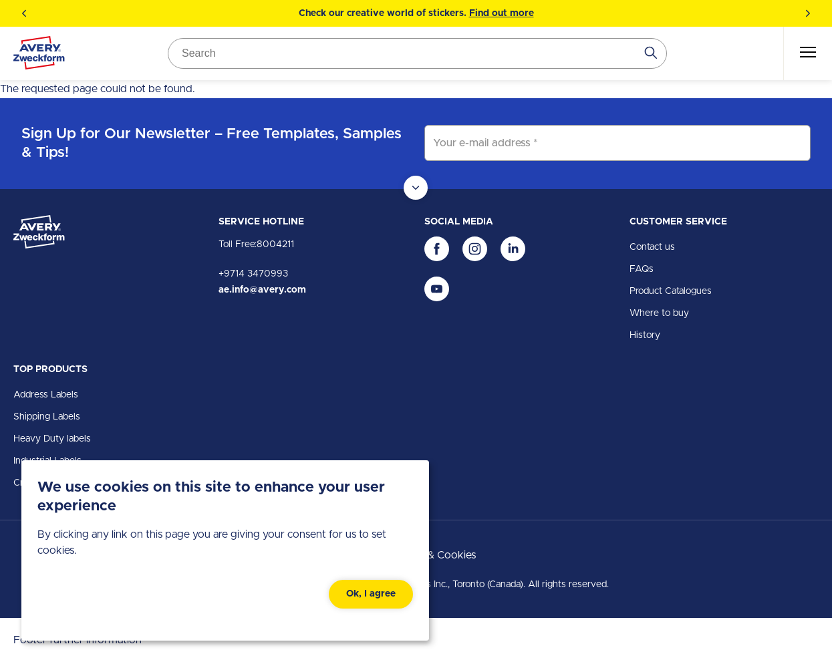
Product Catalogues (671, 291)
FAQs (642, 269)
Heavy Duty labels (52, 439)
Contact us (652, 247)
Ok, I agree (371, 594)
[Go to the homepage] (39, 55)
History (645, 335)
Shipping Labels (46, 417)
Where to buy (659, 313)
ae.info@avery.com (262, 290)
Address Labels (45, 394)
